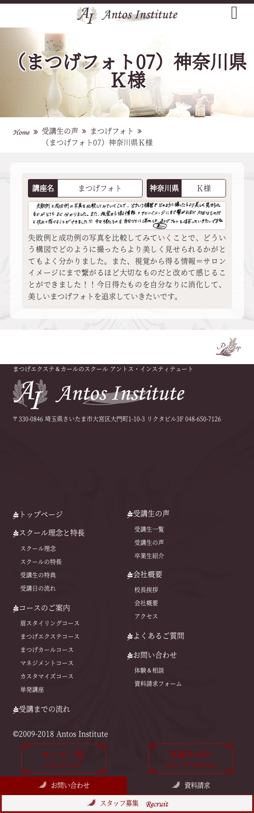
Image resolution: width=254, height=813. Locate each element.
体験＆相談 (149, 670)
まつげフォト (112, 131)
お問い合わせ (70, 785)
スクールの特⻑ (41, 562)
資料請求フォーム (158, 684)
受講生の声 (60, 131)
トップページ (38, 514)
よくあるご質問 (155, 635)
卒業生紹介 (149, 556)
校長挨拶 (146, 590)
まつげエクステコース (50, 636)
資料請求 (197, 785)
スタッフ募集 (134, 804)
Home (21, 132)
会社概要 (146, 603)
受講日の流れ (38, 588)
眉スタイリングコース (50, 623)
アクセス (146, 616)
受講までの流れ (41, 709)
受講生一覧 (149, 529)
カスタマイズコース (47, 676)
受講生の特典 (38, 575)
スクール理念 (38, 548)
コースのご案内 (41, 607)
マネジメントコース (47, 663)
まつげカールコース (47, 650)
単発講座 (32, 690)
